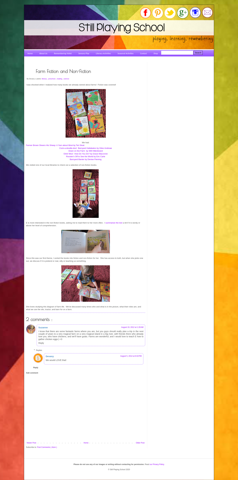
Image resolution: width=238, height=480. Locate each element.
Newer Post (31, 443)
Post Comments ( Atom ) (47, 447)
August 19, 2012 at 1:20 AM (132, 327)
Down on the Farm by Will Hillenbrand (85, 151)
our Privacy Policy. (157, 464)
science (66, 79)
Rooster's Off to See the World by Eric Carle (85, 156)
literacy (44, 79)
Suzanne (43, 327)
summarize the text (114, 223)
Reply (41, 343)
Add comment (32, 373)
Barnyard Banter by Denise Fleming (86, 159)
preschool (52, 79)
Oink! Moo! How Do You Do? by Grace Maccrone (86, 154)
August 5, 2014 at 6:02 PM (131, 356)
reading (60, 79)
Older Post (140, 443)
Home (86, 443)
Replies (39, 350)
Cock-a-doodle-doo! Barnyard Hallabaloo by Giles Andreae (85, 148)
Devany (50, 356)
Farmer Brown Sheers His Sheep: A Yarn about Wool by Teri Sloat (55, 145)
